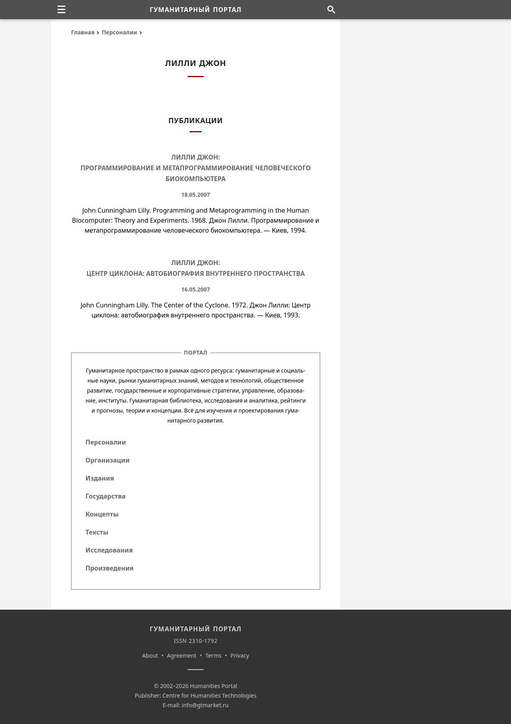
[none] (61, 10)
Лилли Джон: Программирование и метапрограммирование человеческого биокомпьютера (195, 168)
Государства (105, 496)
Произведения (109, 568)
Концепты (102, 514)
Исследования (109, 550)
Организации (107, 460)
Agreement (181, 655)
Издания (99, 478)
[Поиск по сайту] (331, 9)
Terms (213, 655)
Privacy (239, 655)
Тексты (97, 532)
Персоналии (119, 32)
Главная (83, 32)
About (150, 655)
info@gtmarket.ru (205, 705)
